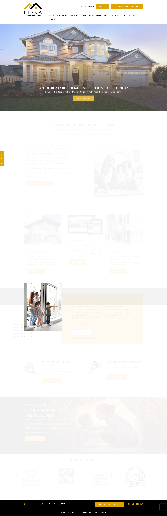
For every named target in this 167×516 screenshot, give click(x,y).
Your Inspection (88, 16)
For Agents (125, 16)
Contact (51, 20)
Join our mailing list (109, 504)
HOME (50, 16)
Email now (103, 7)
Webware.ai (101, 513)
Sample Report (102, 16)
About (55, 16)
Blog (133, 16)
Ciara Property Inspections (77, 513)
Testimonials (114, 16)
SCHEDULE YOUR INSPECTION (127, 7)
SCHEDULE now (83, 99)
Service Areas (75, 16)
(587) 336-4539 (88, 6)
